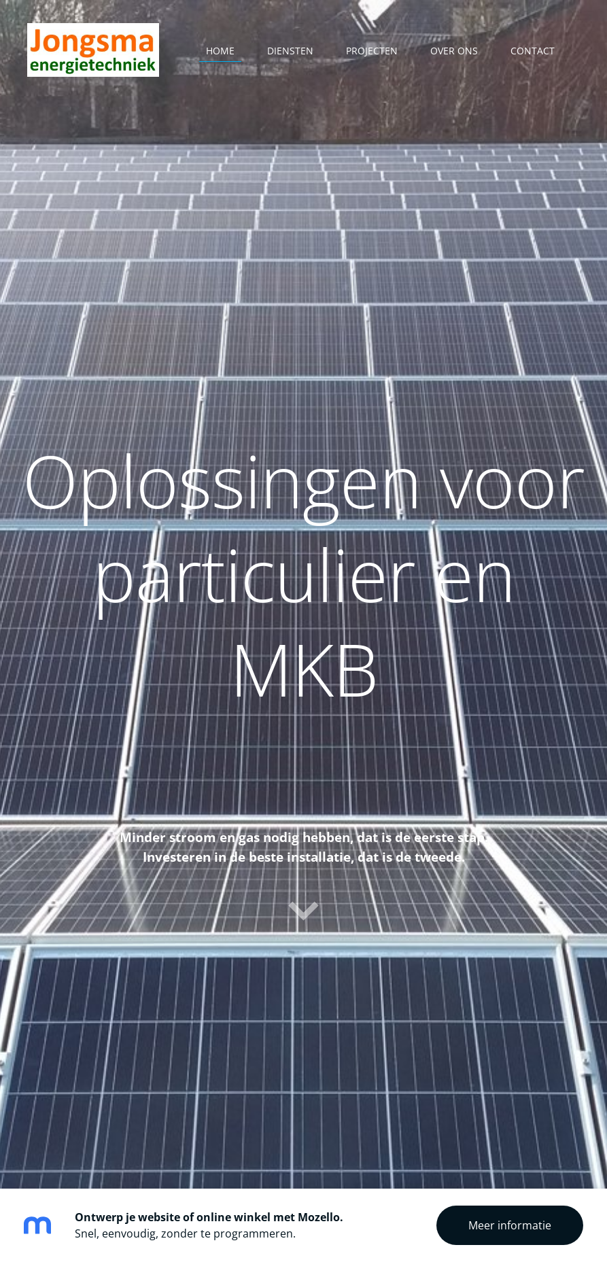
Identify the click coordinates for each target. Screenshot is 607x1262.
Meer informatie (509, 1225)
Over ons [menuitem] (454, 50)
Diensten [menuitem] (290, 50)
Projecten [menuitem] (372, 50)
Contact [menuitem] (532, 50)
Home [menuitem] (220, 50)
